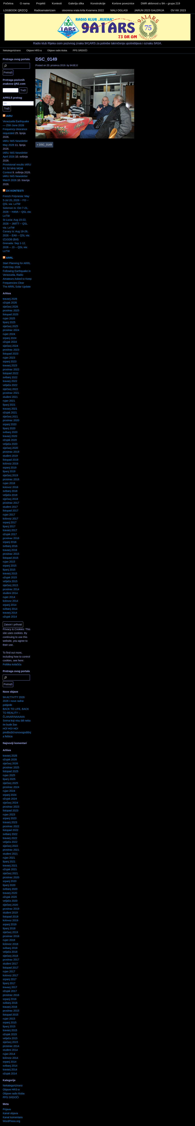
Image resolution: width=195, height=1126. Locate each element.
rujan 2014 (9, 597)
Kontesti (57, 3)
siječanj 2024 (10, 345)
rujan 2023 (9, 357)
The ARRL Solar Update (17, 286)
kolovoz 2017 (10, 518)
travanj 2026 (10, 298)
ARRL (9, 257)
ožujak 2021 (10, 412)
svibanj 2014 (10, 608)
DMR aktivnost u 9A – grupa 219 (160, 3)
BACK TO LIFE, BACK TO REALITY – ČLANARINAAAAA (16, 712)
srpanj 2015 (9, 565)
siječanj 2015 (10, 585)
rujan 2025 (9, 318)
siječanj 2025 (10, 326)
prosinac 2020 (11, 420)
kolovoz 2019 (10, 463)
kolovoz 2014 (10, 600)
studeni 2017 (10, 506)
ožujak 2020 (10, 439)
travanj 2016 (10, 550)
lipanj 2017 (9, 526)
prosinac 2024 (11, 330)
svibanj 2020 (10, 432)
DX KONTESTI (15, 190)
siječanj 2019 (10, 475)
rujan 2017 (9, 514)
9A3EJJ (74, 65)
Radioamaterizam (45, 10)
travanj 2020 (10, 436)
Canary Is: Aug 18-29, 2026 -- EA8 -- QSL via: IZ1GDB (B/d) (16, 235)
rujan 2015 (9, 561)
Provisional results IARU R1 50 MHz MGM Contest (17, 168)
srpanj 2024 (9, 338)
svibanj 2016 (10, 546)
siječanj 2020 (10, 447)
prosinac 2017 (11, 502)
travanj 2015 (10, 573)
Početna (8, 3)
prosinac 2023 (11, 349)
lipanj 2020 (9, 428)
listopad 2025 (10, 314)
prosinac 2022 (11, 369)
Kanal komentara (13, 1117)
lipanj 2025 (9, 322)
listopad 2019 (10, 459)
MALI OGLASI (119, 10)
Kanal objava (10, 1113)
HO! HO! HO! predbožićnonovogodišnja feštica (17, 732)
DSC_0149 (46, 59)
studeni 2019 (10, 455)
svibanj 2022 (10, 377)
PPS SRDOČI (80, 50)
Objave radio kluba (57, 50)
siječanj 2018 (10, 499)
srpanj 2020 (9, 424)
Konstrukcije (98, 3)
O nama (25, 3)
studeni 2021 (10, 396)
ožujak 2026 (10, 302)
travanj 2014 (10, 612)
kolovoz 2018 (10, 487)
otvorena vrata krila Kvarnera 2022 (83, 10)
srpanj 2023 (9, 361)
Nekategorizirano (12, 50)
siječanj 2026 (10, 306)
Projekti (40, 3)
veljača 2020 (10, 443)
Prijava (7, 1109)
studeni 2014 (10, 593)
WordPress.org (11, 1121)
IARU (9, 115)
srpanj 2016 (9, 542)
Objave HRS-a (34, 50)
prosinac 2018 (11, 479)
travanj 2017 (10, 530)
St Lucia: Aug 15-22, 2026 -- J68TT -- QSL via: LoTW (15, 223)
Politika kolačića (12, 664)
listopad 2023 (10, 353)
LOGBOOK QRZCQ (15, 10)
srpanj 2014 (9, 604)
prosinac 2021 (11, 392)
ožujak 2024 (10, 341)
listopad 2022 (10, 373)
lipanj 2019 (9, 471)
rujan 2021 (9, 400)
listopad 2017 (10, 510)
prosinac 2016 (11, 538)
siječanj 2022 (10, 389)
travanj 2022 (10, 381)
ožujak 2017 (10, 534)
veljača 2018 (10, 495)
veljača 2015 (10, 581)
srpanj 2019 (9, 467)
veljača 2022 (10, 385)
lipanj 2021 (9, 404)
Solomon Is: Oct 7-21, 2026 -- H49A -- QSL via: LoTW (17, 212)
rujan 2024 (9, 334)
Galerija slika (76, 3)
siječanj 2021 (10, 416)
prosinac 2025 (11, 310)
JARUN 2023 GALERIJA (149, 10)
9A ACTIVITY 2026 (14, 697)
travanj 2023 (10, 365)
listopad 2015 (10, 557)
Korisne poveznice (123, 3)
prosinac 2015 (11, 553)
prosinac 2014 (11, 589)
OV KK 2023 (178, 10)
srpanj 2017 (9, 522)
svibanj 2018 (10, 491)
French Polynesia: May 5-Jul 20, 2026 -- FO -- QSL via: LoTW (16, 200)
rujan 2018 (9, 483)
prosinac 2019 (11, 451)
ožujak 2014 (10, 616)
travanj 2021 (10, 408)
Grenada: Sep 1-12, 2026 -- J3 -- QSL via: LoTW (15, 247)
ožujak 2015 (10, 577)
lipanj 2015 (9, 569)
